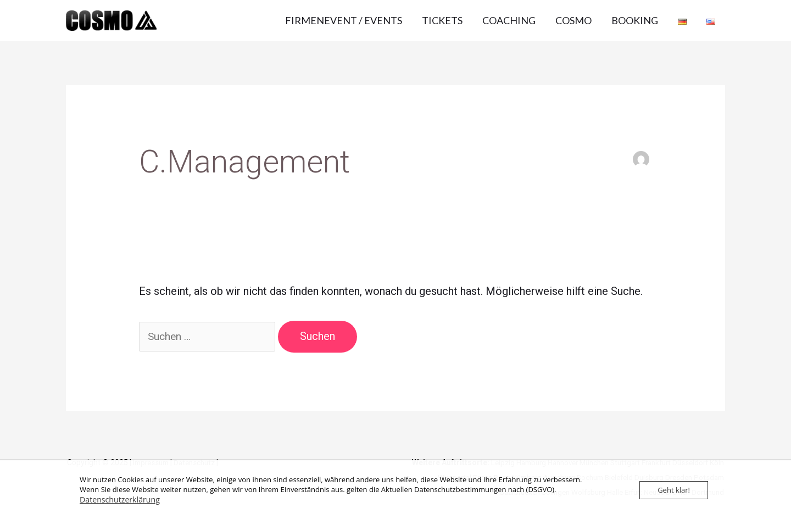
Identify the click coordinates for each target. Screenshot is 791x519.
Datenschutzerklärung (116, 500)
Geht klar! (674, 490)
